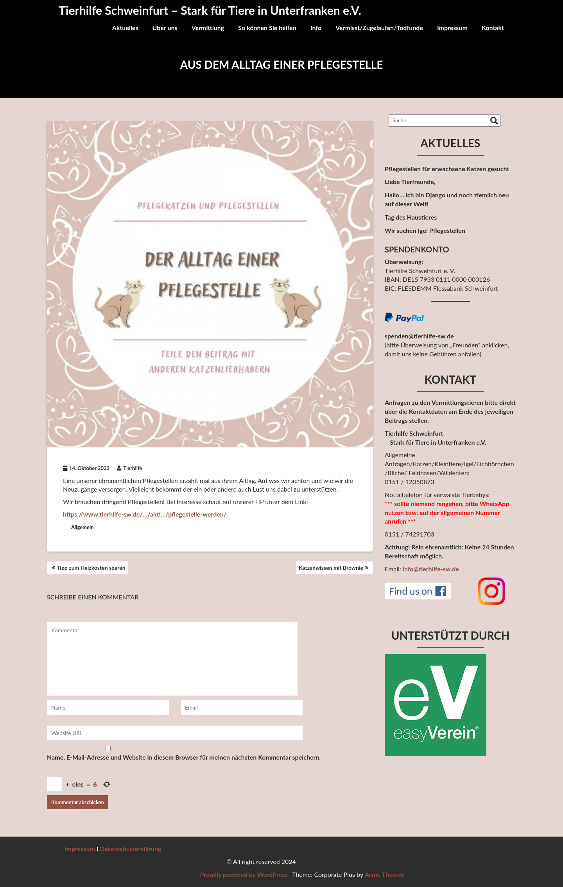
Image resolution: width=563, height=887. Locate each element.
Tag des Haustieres (411, 217)
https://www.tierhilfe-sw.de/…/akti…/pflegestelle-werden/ (144, 514)
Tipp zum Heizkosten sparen (91, 567)
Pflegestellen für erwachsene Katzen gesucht (447, 168)
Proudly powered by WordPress (455, 874)
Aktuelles (125, 27)
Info (315, 27)
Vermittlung (208, 27)
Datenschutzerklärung (130, 848)
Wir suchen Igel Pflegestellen (425, 230)
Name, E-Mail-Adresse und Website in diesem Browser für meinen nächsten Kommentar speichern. (184, 757)
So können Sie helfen (267, 27)
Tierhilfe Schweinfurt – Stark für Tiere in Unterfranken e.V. (210, 10)
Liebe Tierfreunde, (410, 181)
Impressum (452, 27)
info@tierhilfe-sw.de (431, 568)
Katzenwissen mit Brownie (331, 567)
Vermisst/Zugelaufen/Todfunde (379, 27)
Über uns (165, 27)
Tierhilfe (129, 468)
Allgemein (82, 527)
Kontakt (493, 27)
